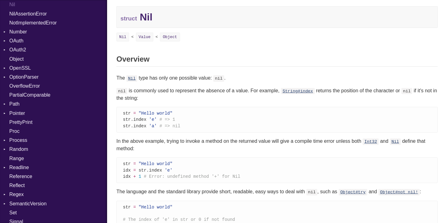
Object (16, 59)
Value (145, 37)
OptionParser (23, 77)
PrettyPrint (21, 122)
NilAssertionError (28, 13)
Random (18, 149)
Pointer (17, 113)
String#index (297, 91)
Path (14, 104)
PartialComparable (30, 95)
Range (16, 158)
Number (18, 31)
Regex (16, 194)
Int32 (370, 142)
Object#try (353, 194)
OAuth (16, 40)
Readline (19, 167)
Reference (20, 176)
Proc (14, 131)
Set (13, 212)
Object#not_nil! (399, 194)
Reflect (17, 185)
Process (18, 140)
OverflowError (24, 86)
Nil (12, 4)
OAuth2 (17, 49)
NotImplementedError (33, 22)
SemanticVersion (28, 203)
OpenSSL (20, 68)
